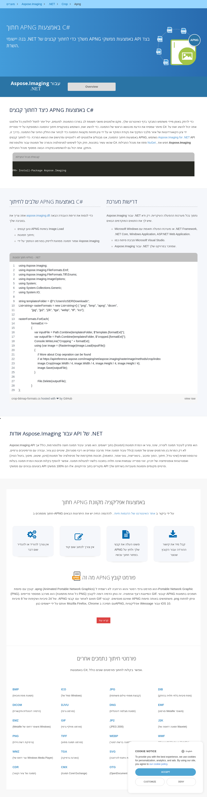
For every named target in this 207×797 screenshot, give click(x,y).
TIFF (64, 732)
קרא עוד (103, 618)
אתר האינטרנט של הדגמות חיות (134, 513)
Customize (150, 781)
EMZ (16, 717)
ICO (63, 686)
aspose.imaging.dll (38, 215)
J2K (160, 717)
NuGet (152, 142)
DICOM (17, 701)
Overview (91, 86)
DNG (113, 701)
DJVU (65, 701)
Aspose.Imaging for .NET (174, 137)
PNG (16, 732)
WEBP (114, 732)
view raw (190, 398)
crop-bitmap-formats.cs (26, 398)
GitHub (67, 398)
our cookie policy (158, 764)
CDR (16, 763)
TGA (64, 748)
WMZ (16, 748)
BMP (16, 686)
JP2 (112, 717)
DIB (160, 686)
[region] (103, 327)
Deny (181, 781)
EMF (161, 701)
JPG (112, 686)
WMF (161, 732)
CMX (64, 763)
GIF (63, 717)
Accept (165, 772)
